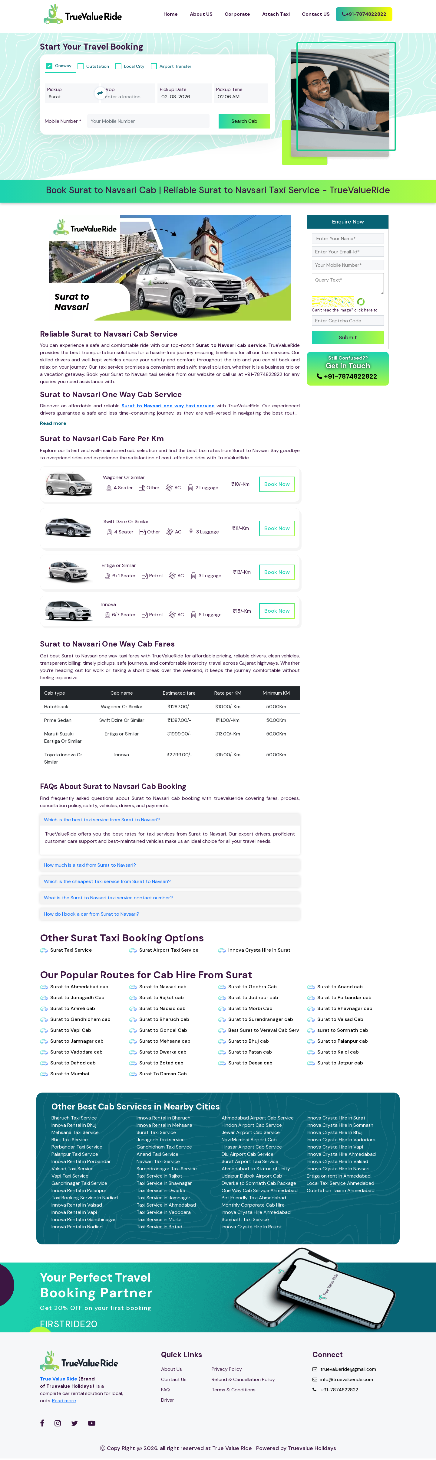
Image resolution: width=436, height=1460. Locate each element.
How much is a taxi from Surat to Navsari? (90, 865)
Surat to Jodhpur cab (248, 997)
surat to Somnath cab (337, 1030)
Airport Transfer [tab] (171, 66)
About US (201, 14)
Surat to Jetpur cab (335, 1063)
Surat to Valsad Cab (335, 1019)
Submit (348, 337)
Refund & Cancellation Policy (243, 1379)
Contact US (316, 14)
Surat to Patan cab (245, 1052)
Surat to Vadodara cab (71, 1052)
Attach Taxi (276, 14)
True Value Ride (58, 1379)
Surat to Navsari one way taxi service (168, 405)
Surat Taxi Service (66, 950)
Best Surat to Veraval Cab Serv (258, 1030)
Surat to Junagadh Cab (72, 997)
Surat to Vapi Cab (65, 1030)
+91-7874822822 (335, 1390)
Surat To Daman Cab (158, 1073)
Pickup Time (229, 89)
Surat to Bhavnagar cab (339, 1008)
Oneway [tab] (58, 66)
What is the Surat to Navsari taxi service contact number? (108, 898)
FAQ (165, 1390)
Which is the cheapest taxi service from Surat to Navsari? (107, 881)
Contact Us (174, 1379)
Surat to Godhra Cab (247, 986)
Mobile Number (63, 121)
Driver (167, 1400)
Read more (53, 423)
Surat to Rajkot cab (156, 997)
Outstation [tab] (93, 66)
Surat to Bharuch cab (159, 1019)
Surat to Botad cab (156, 1063)
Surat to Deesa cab (245, 1063)
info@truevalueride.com (342, 1379)
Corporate (237, 14)
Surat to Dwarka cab (158, 1052)
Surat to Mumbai (64, 1073)
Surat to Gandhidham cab (75, 1019)
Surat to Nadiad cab (157, 1008)
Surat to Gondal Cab (158, 1030)
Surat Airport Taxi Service (163, 950)
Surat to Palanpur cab (337, 1041)
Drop (109, 89)
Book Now (277, 484)
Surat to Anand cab (335, 986)
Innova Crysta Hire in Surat (254, 950)
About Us (171, 1369)
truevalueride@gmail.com (344, 1369)
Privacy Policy (227, 1369)
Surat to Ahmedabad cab (74, 986)
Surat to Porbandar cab (339, 997)
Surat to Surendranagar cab (255, 1019)
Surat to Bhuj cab (243, 1041)
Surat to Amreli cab (67, 1008)
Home (171, 14)
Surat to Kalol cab (333, 1052)
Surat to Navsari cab (158, 986)
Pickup (54, 89)
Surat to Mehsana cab (159, 1041)
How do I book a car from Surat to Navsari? (91, 914)
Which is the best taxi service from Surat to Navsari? (102, 819)
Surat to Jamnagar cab (72, 1041)
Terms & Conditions (234, 1390)
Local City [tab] (129, 66)
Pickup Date (173, 89)
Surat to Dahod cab (68, 1063)
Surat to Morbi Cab (245, 1008)
